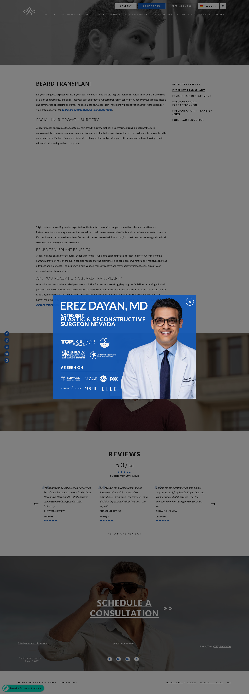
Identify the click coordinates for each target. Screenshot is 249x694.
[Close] (190, 302)
